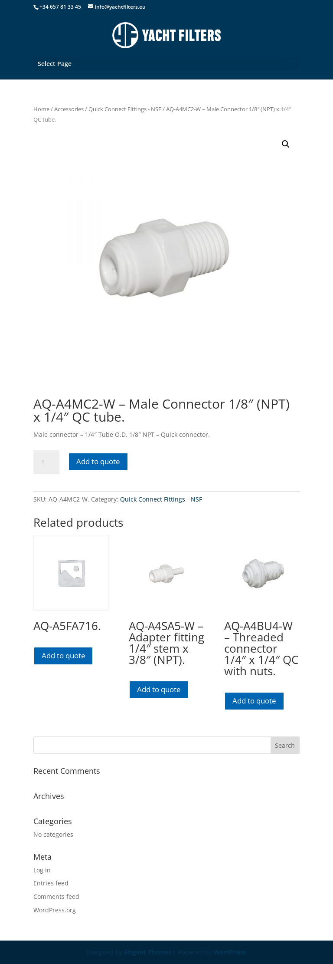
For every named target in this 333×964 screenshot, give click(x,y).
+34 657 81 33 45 (60, 6)
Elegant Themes (147, 952)
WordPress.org (54, 910)
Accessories (69, 109)
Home (41, 109)
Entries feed (51, 883)
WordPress (230, 952)
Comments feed (56, 896)
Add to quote (98, 461)
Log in (42, 870)
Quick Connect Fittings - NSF (124, 109)
